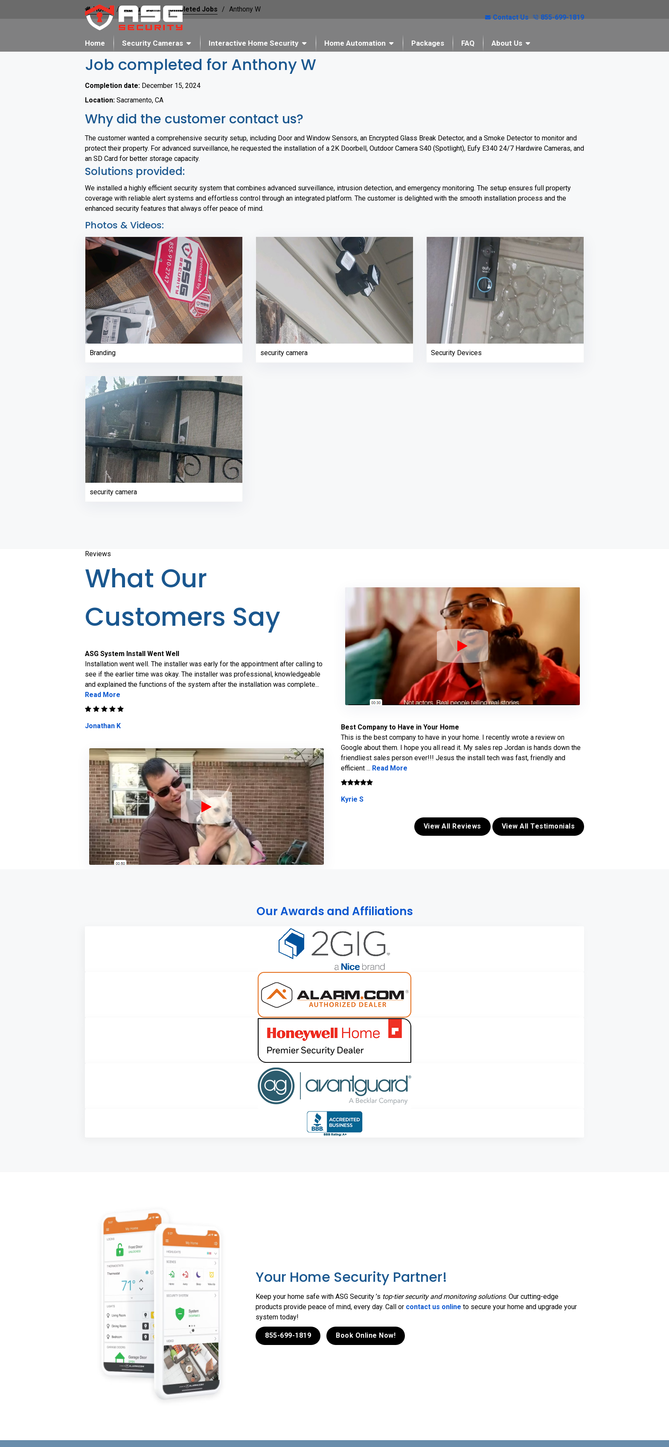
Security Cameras (152, 43)
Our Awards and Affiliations (334, 911)
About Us (507, 43)
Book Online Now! (366, 1335)
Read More (102, 695)
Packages (427, 43)
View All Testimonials (538, 826)
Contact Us (507, 17)
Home (95, 43)
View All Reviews (452, 826)
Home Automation (355, 43)
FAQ (467, 43)
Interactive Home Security (254, 43)
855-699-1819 (558, 17)
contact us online (433, 1307)
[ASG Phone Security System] (206, 807)
